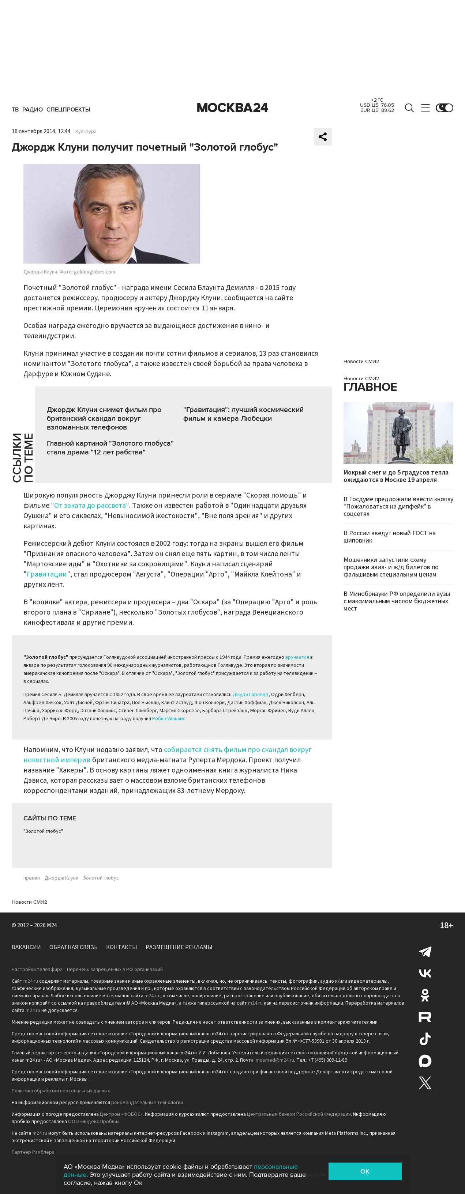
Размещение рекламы (179, 947)
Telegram (425, 951)
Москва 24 (233, 107)
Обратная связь (73, 947)
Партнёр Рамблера (33, 1152)
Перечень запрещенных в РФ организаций (115, 969)
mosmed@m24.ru (275, 1060)
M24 (52, 925)
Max (425, 1061)
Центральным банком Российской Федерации (299, 1114)
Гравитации (47, 574)
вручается (297, 657)
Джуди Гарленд (251, 694)
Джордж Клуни (61, 878)
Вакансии (26, 947)
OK (365, 1171)
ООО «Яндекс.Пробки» (93, 1121)
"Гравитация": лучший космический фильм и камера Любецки (243, 414)
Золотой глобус (101, 878)
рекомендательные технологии (147, 1102)
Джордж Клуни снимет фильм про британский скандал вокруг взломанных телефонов (104, 418)
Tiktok (425, 1039)
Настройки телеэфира (37, 969)
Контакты (121, 947)
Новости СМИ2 (29, 902)
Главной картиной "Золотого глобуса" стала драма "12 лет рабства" (110, 448)
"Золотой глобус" (43, 831)
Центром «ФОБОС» (121, 1114)
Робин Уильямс (168, 718)
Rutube (425, 1017)
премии (31, 878)
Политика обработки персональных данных (61, 1091)
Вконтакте (425, 973)
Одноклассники (425, 995)
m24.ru (30, 981)
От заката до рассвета (90, 505)
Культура (86, 131)
